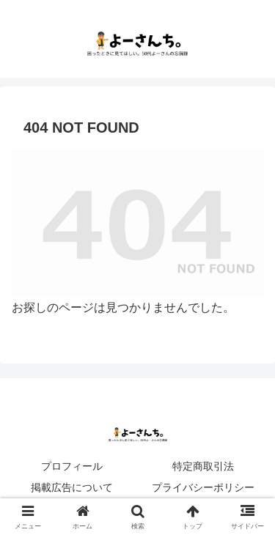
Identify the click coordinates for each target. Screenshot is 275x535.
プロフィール (72, 466)
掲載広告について (72, 487)
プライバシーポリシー (203, 487)
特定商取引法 (203, 466)
